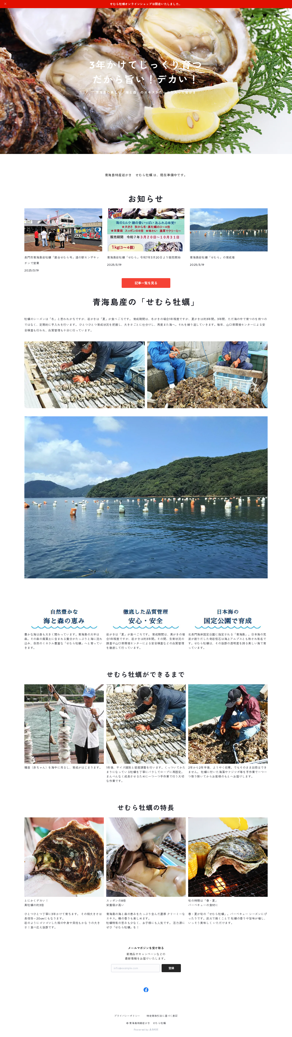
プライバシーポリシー (127, 1015)
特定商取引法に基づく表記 (162, 1015)
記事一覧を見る (146, 283)
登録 (171, 968)
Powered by (146, 1029)
